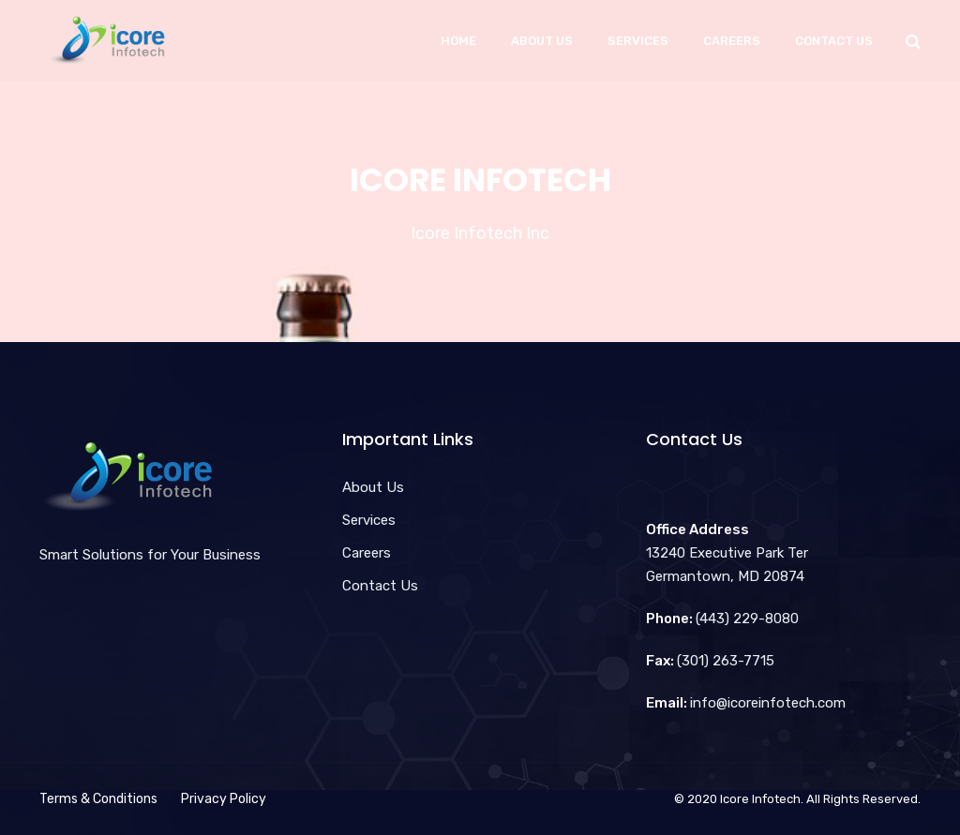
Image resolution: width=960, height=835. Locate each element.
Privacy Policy (223, 799)
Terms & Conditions (98, 799)
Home (458, 41)
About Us (542, 41)
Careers (731, 41)
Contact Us (834, 41)
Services (638, 41)
